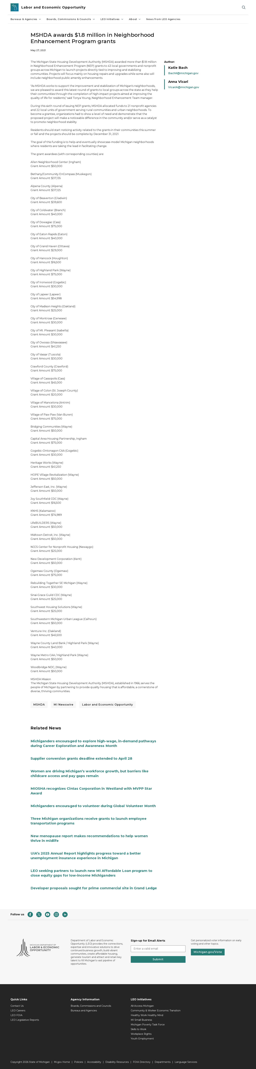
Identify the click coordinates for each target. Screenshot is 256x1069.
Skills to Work (138, 1029)
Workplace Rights (141, 1033)
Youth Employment (142, 1038)
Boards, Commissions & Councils (71, 19)
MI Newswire (63, 704)
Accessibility (94, 1061)
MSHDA (39, 704)
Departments (162, 1061)
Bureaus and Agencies (84, 1010)
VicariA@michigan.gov (183, 87)
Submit (158, 959)
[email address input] (158, 948)
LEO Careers (18, 1010)
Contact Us (17, 1005)
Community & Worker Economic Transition (156, 1010)
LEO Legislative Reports (25, 1019)
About (135, 19)
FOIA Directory (141, 1061)
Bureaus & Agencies (26, 19)
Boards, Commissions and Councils (91, 1005)
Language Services (186, 1061)
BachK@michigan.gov (183, 73)
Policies (78, 1061)
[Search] (244, 7)
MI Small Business (141, 1019)
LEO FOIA (16, 1015)
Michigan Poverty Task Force (148, 1024)
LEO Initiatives (112, 19)
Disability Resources (117, 1061)
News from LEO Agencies (163, 19)
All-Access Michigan (142, 1005)
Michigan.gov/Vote (208, 952)
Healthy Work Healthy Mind (147, 1015)
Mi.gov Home (62, 1061)
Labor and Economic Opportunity (107, 704)
